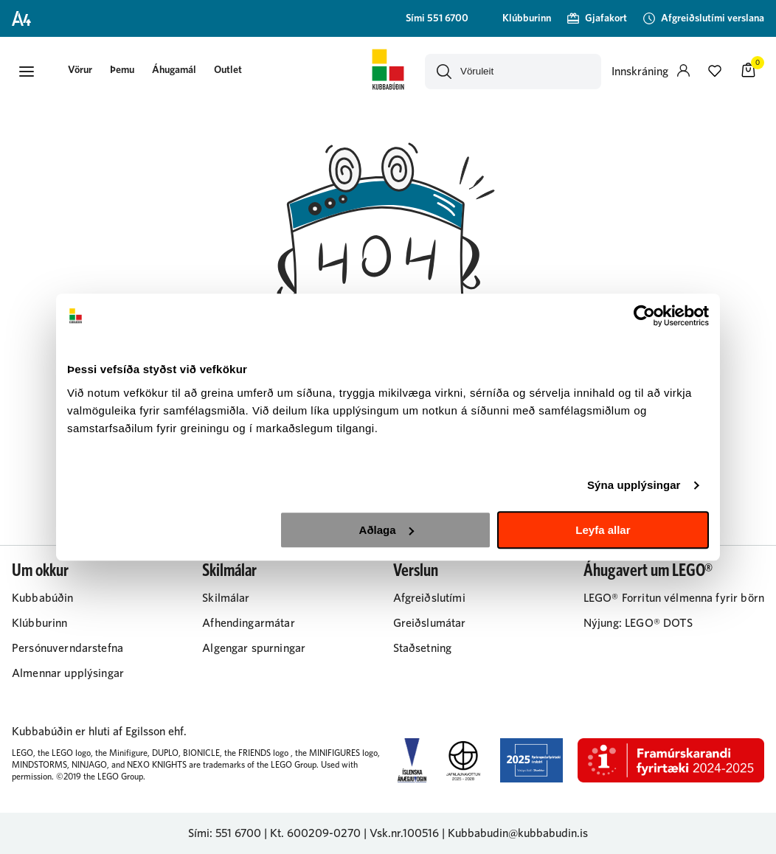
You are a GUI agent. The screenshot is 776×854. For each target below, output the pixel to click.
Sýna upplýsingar (634, 485)
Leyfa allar (602, 530)
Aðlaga (386, 530)
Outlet (228, 70)
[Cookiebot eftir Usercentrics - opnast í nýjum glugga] (644, 316)
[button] (26, 71)
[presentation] (80, 71)
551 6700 (238, 833)
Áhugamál (174, 70)
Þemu (122, 70)
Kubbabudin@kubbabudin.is (518, 833)
